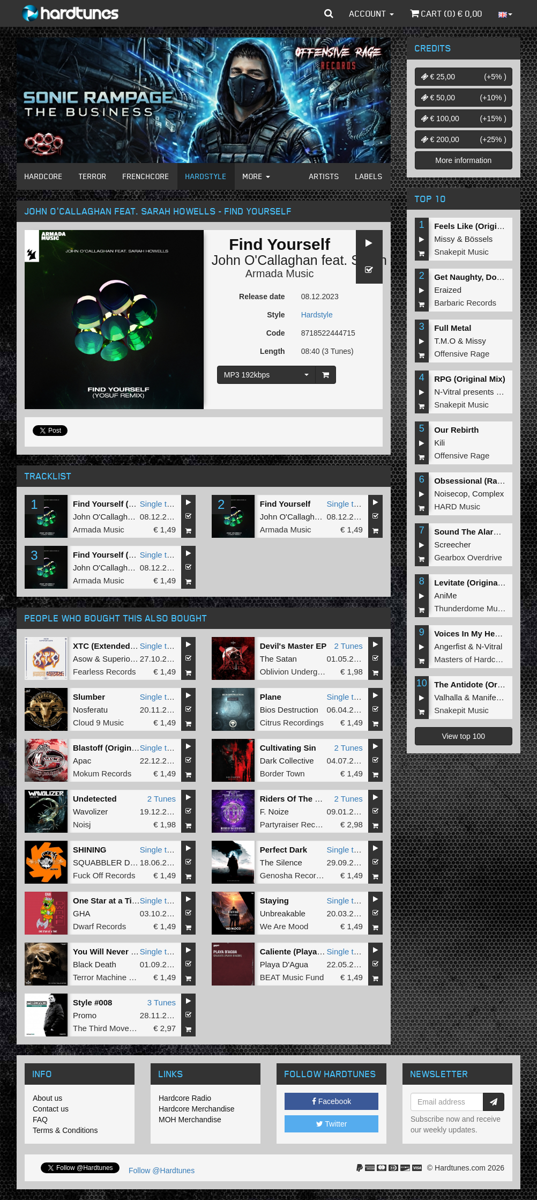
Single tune (160, 503)
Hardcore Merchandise (197, 1109)
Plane (270, 696)
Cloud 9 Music (98, 722)
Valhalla (448, 697)
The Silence (281, 862)
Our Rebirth (456, 429)
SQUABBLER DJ (103, 862)
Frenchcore (146, 176)
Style (276, 314)
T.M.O (445, 340)
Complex (488, 493)
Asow (83, 658)
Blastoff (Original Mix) (114, 747)
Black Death (94, 964)
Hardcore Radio (185, 1098)
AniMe (445, 595)
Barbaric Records (465, 302)
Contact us (51, 1109)
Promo (84, 1015)
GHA (82, 913)
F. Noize (274, 811)
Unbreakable (282, 913)
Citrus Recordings (292, 722)
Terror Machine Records (116, 977)
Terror (93, 176)
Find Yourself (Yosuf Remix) (126, 503)
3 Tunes (161, 1002)
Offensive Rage (461, 353)
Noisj (82, 824)
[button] (328, 13)
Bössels (479, 238)
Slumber (89, 696)
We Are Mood (284, 926)
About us (47, 1098)
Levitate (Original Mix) (476, 582)
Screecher (452, 544)
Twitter (331, 1124)
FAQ (40, 1119)
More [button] (256, 176)
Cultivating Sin (288, 747)
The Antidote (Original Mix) (485, 684)
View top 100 (463, 736)
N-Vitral (489, 646)
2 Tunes (348, 645)
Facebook (331, 1101)
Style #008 (92, 1002)
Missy (444, 238)
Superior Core (127, 658)
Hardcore (44, 176)
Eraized (447, 289)
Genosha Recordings (297, 875)
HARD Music (457, 506)
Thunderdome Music (471, 608)
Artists (324, 176)
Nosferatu (90, 709)
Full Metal (452, 327)
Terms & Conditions (65, 1130)
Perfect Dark (283, 849)
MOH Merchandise (190, 1119)
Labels (369, 176)
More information (463, 160)
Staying (274, 900)
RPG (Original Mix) (469, 378)
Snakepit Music (461, 251)
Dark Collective (287, 760)
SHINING (90, 849)
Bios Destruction (289, 709)
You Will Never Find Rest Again (132, 951)
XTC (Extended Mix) (110, 645)
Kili (439, 442)
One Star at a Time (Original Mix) (135, 900)
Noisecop (451, 493)
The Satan (278, 658)
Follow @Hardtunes (162, 1170)
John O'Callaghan (265, 260)
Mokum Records (102, 773)
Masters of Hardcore (470, 659)
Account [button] (371, 13)
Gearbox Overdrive (468, 557)
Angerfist (450, 646)
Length (272, 351)
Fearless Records (104, 671)
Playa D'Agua (284, 964)
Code (275, 333)
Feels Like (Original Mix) (480, 226)
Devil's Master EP (293, 645)
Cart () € (446, 13)
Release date (262, 296)
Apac (82, 760)
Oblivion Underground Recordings (320, 671)
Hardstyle (206, 176)
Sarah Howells (394, 260)
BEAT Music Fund (292, 977)
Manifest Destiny (502, 697)
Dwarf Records (99, 926)
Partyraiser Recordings (301, 824)
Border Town (282, 773)
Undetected (95, 798)
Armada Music (279, 273)
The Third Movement (110, 1028)
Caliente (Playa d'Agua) (304, 951)
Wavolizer (90, 811)
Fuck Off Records (104, 875)
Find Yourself (285, 503)
